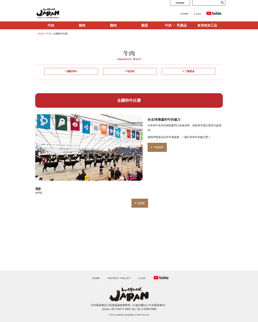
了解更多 (188, 71)
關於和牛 (71, 71)
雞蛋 (144, 25)
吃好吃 (130, 71)
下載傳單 (158, 147)
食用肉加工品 (207, 25)
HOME (185, 13)
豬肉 (82, 25)
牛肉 (51, 25)
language (180, 3)
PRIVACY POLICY (119, 278)
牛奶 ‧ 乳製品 (176, 25)
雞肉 (113, 25)
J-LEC (197, 13)
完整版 (141, 203)
